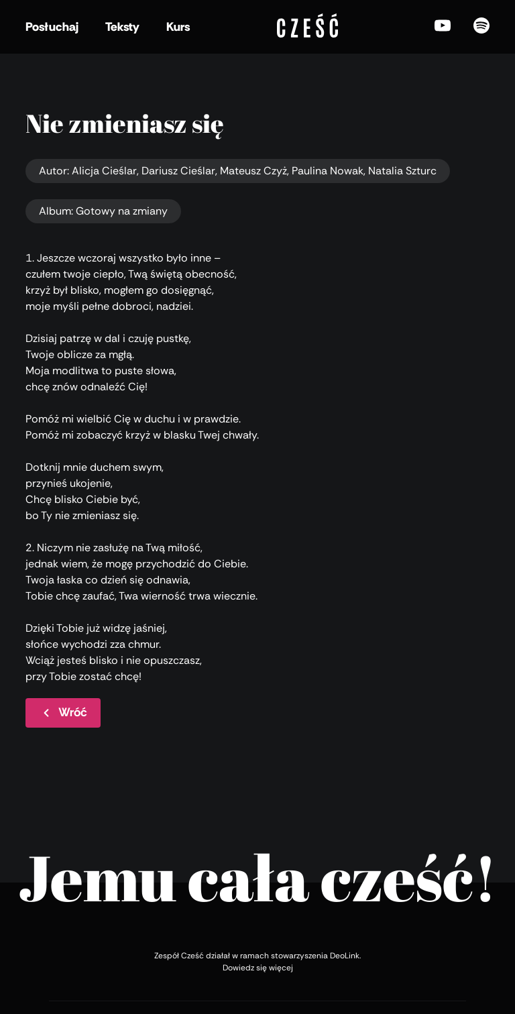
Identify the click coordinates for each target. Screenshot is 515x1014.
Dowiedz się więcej (258, 967)
